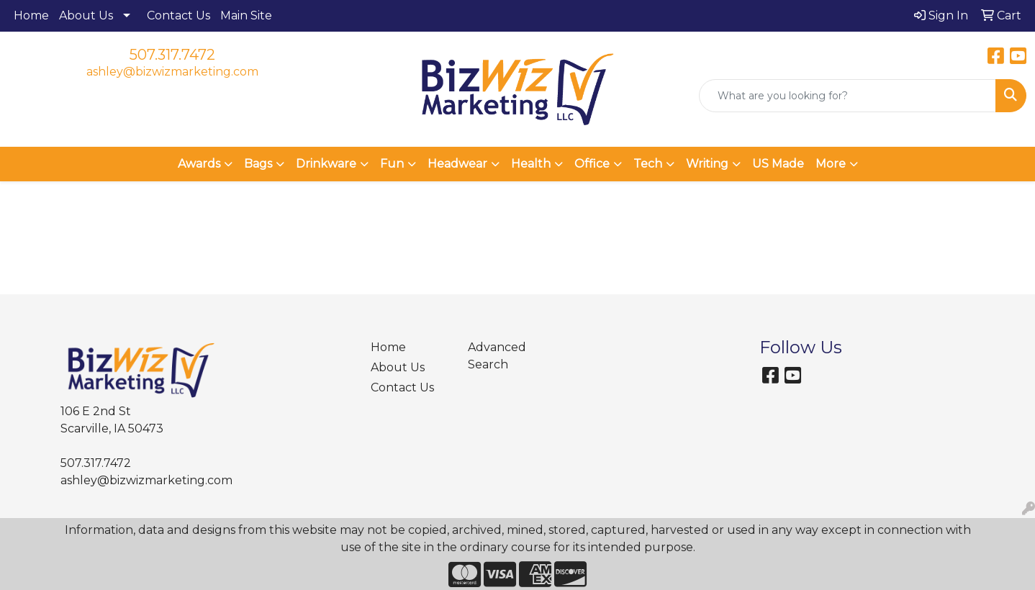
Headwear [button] (457, 164)
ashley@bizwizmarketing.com (172, 71)
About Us (86, 15)
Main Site (246, 15)
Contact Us (178, 15)
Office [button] (592, 164)
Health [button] (531, 164)
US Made (778, 164)
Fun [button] (392, 164)
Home (31, 15)
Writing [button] (707, 164)
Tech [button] (647, 164)
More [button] (830, 164)
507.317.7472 (172, 54)
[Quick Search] (847, 95)
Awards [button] (199, 164)
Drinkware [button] (326, 164)
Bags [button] (258, 164)
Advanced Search (497, 355)
